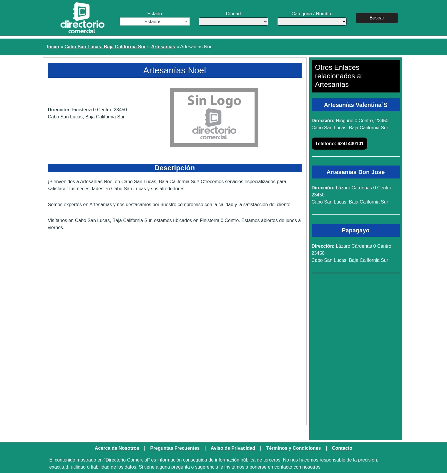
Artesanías (163, 46)
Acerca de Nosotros (117, 448)
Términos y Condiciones (293, 448)
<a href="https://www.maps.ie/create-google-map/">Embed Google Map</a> (175, 374)
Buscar (377, 17)
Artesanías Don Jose (356, 172)
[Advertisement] (175, 281)
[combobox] (155, 21)
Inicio (53, 46)
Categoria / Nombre (312, 18)
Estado (155, 18)
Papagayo (355, 230)
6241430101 (339, 143)
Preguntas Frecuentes (175, 448)
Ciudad (233, 18)
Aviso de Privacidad (233, 448)
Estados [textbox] (153, 21)
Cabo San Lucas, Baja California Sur (105, 46)
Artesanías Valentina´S (356, 105)
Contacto (342, 448)
